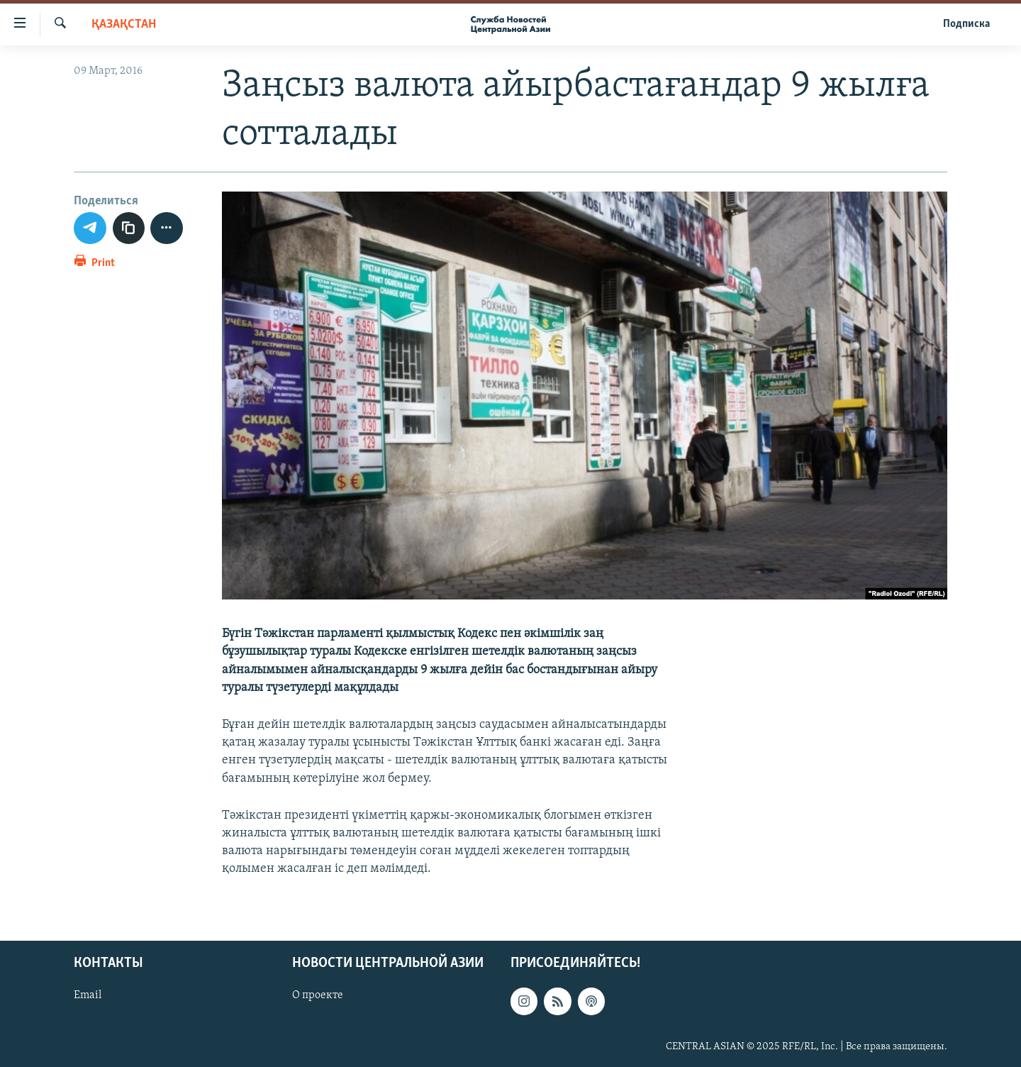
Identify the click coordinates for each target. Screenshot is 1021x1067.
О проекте (317, 995)
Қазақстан (123, 24)
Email (87, 995)
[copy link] (129, 228)
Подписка (966, 24)
